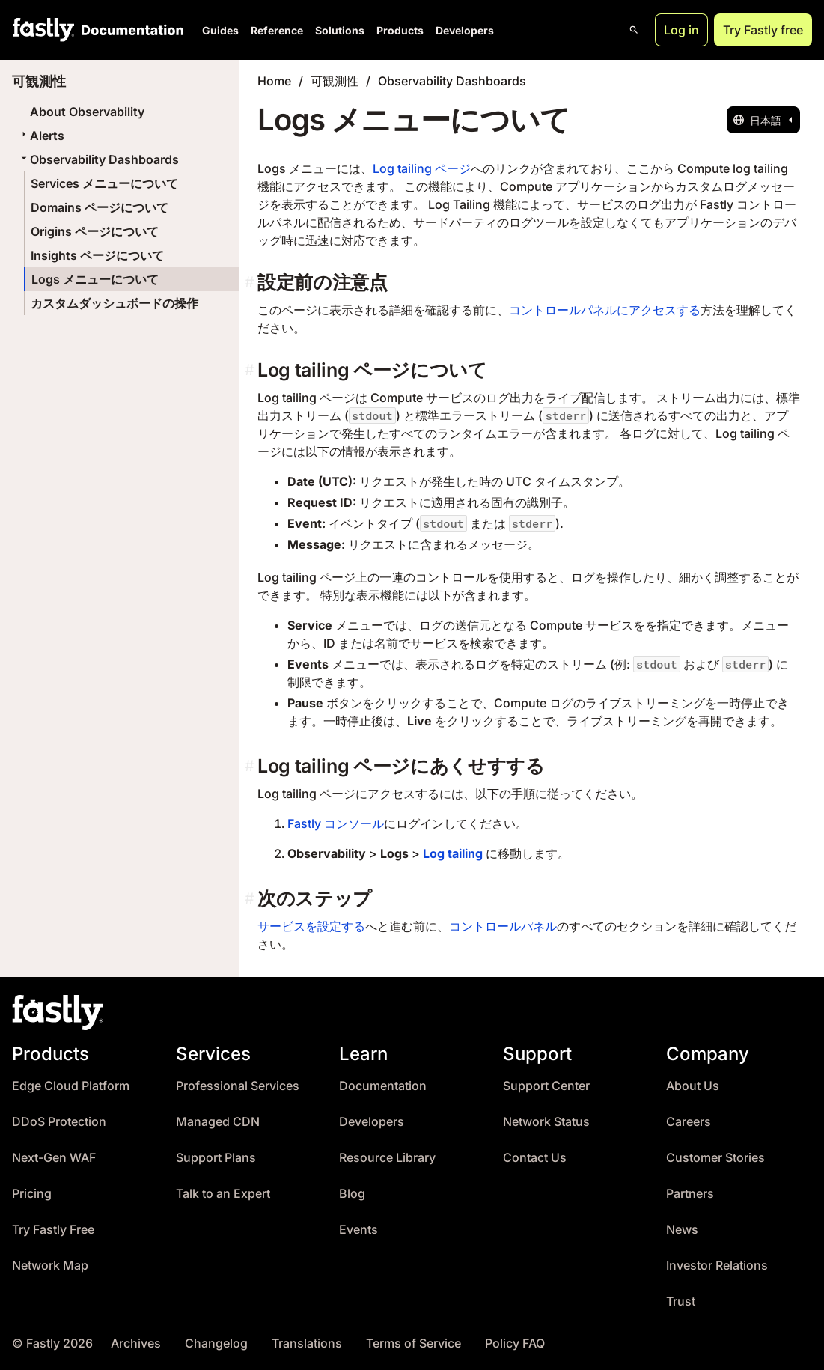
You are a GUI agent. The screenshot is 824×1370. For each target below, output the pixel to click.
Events (358, 1230)
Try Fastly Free (53, 1230)
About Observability (87, 111)
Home (274, 80)
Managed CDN (218, 1122)
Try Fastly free (763, 29)
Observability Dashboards (98, 159)
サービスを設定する (311, 926)
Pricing (32, 1194)
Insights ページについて (97, 255)
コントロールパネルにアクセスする (605, 309)
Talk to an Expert (223, 1194)
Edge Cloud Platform (70, 1086)
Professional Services (237, 1086)
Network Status (546, 1122)
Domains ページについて (99, 207)
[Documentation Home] (129, 30)
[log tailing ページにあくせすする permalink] (251, 766)
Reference (277, 30)
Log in (681, 29)
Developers (465, 30)
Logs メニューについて (95, 279)
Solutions (339, 30)
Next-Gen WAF (54, 1158)
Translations (307, 1343)
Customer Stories (715, 1158)
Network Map (50, 1265)
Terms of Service (413, 1343)
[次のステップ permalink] (251, 898)
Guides (220, 30)
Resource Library (387, 1158)
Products (400, 30)
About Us (692, 1086)
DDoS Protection (59, 1122)
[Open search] (634, 30)
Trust (680, 1301)
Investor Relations (717, 1265)
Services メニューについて (104, 183)
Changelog (216, 1343)
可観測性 (334, 80)
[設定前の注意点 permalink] (251, 282)
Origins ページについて (95, 231)
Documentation (383, 1086)
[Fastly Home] (43, 30)
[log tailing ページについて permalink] (251, 370)
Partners (690, 1194)
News (682, 1230)
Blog (352, 1194)
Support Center (546, 1086)
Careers (688, 1122)
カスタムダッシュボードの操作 (114, 303)
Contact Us (535, 1158)
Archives (136, 1343)
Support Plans (216, 1158)
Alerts (41, 135)
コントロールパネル (503, 926)
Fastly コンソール (335, 823)
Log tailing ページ (422, 168)
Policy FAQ (515, 1343)
